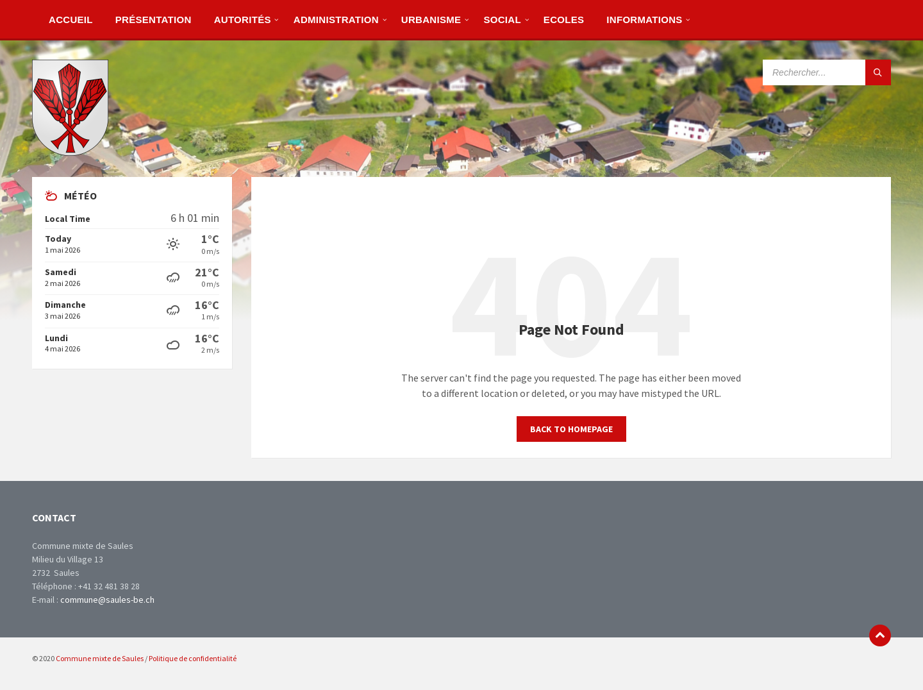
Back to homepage (571, 429)
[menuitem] (70, 19)
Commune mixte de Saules (100, 658)
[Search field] (827, 72)
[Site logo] (70, 152)
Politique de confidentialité (193, 658)
